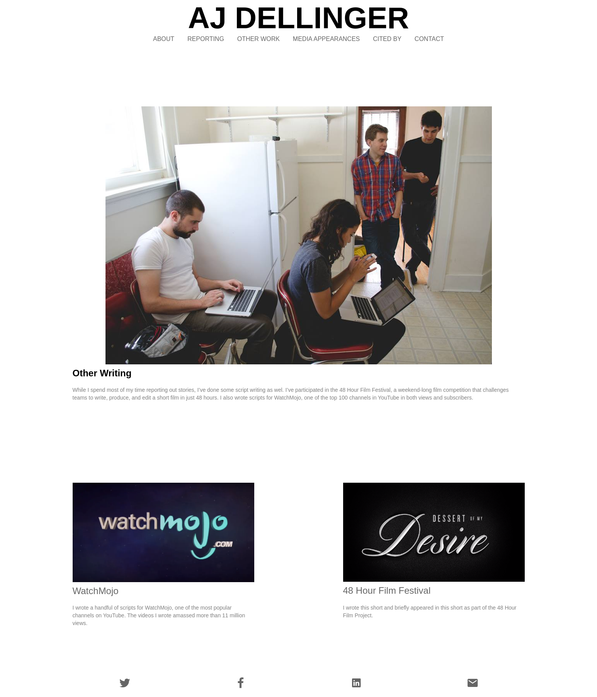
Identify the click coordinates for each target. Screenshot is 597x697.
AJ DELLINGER (298, 17)
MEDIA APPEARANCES (326, 39)
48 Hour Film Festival (387, 590)
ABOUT (163, 39)
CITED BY (387, 39)
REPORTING (205, 39)
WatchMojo (96, 591)
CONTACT (429, 39)
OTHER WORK (258, 39)
